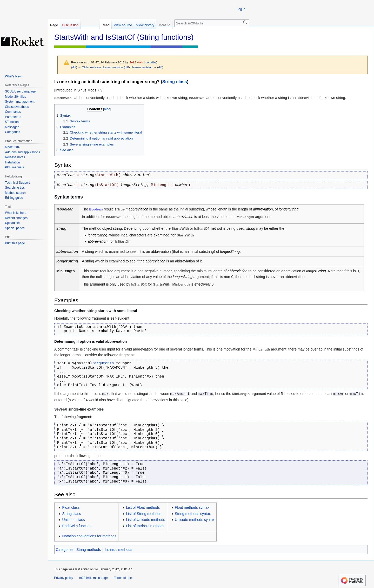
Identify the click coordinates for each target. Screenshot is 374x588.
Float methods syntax (192, 507)
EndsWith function (76, 526)
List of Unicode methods (145, 520)
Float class (70, 507)
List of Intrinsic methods (145, 526)
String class (174, 81)
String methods (88, 549)
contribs (150, 62)
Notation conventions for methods (89, 536)
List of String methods (143, 514)
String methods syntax (193, 514)
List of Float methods (143, 507)
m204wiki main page (93, 578)
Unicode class (73, 520)
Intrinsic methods (118, 549)
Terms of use (123, 578)
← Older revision (89, 67)
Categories (65, 549)
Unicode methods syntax (195, 520)
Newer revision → (144, 67)
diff (74, 67)
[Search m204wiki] (211, 23)
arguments (104, 363)
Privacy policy (63, 578)
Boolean (96, 209)
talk (140, 62)
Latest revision (113, 67)
